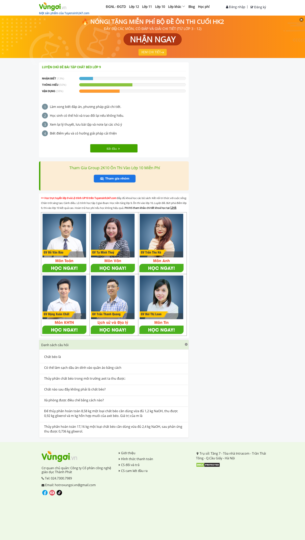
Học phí (203, 7)
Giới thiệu (127, 453)
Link (173, 208)
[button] (114, 344)
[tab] (114, 344)
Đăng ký (258, 7)
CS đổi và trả (129, 465)
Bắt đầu (113, 148)
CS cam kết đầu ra (133, 471)
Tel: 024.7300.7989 (57, 478)
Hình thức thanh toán (136, 459)
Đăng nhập (235, 6)
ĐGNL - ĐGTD (116, 7)
